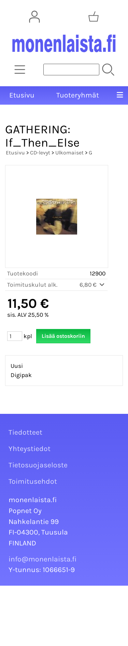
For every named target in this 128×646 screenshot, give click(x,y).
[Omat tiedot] (34, 17)
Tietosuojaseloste (38, 465)
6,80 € (92, 284)
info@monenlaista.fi (43, 559)
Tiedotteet (25, 432)
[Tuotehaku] (71, 69)
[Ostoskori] (93, 17)
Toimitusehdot (33, 481)
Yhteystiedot (30, 449)
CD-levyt (40, 152)
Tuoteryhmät (77, 95)
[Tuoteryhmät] (20, 69)
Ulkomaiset (69, 152)
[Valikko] (120, 95)
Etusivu (21, 95)
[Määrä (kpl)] (14, 336)
